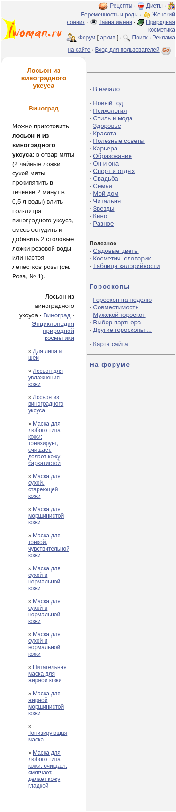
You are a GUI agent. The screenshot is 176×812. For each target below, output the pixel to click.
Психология (110, 110)
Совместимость (115, 307)
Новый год (108, 103)
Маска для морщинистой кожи (46, 516)
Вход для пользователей (134, 50)
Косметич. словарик (122, 258)
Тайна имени (115, 22)
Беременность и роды (109, 14)
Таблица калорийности (126, 265)
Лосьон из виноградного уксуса (45, 404)
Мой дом (105, 193)
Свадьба (105, 178)
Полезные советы (119, 140)
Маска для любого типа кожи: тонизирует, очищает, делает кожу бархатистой (44, 443)
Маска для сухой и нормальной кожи (44, 578)
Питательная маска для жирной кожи (47, 674)
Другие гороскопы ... (122, 329)
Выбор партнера (117, 322)
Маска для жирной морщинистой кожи (46, 703)
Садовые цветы (115, 250)
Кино (100, 216)
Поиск (140, 37)
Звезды (103, 208)
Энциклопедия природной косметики (53, 330)
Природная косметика (160, 26)
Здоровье (107, 125)
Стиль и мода (112, 118)
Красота (104, 133)
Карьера (105, 148)
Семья (102, 185)
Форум (86, 37)
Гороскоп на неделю (122, 299)
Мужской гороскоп (119, 314)
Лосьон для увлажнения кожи (45, 377)
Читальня (107, 201)
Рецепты (121, 5)
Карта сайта (110, 343)
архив (107, 37)
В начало (106, 89)
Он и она (106, 163)
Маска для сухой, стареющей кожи (44, 486)
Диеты (154, 5)
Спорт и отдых (114, 170)
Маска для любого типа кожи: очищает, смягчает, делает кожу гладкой (47, 769)
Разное (103, 223)
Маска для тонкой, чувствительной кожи (48, 545)
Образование (112, 155)
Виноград (57, 315)
